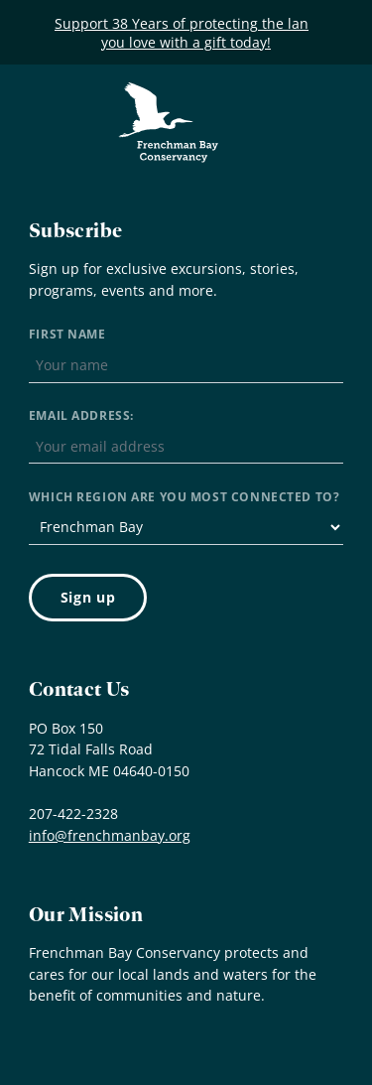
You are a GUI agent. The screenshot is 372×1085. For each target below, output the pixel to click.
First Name (67, 334)
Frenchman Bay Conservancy (169, 96)
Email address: (81, 415)
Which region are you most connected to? (184, 496)
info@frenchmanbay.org (109, 835)
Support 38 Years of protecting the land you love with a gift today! (186, 33)
